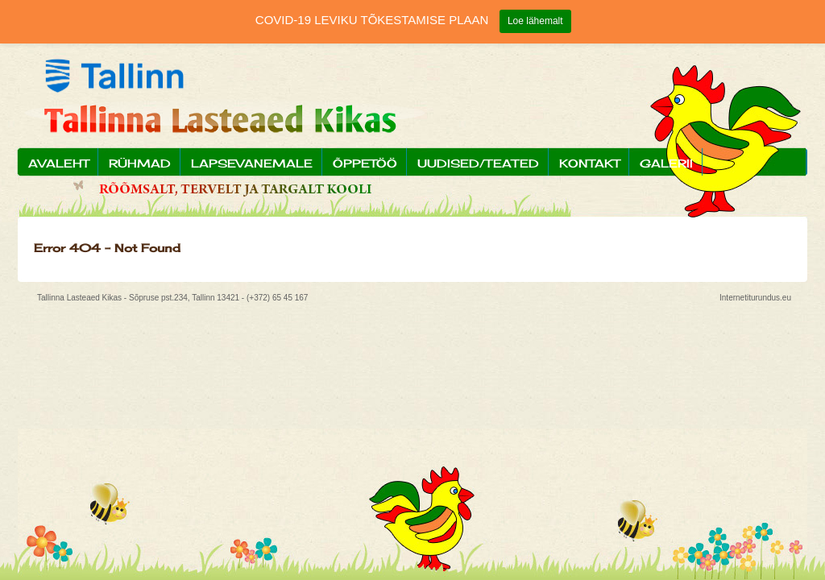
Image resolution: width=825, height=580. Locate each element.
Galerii (666, 163)
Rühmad (140, 163)
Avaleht (58, 163)
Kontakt (589, 163)
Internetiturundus (749, 297)
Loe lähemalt (535, 21)
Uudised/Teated (478, 163)
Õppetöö (365, 163)
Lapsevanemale (252, 163)
